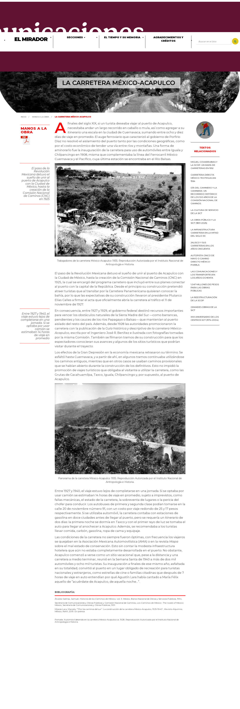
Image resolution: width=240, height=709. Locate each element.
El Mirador (30, 39)
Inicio (23, 117)
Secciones (76, 37)
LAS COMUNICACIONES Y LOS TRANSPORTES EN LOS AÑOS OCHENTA (204, 274)
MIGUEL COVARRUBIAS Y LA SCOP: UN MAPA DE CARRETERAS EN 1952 (204, 165)
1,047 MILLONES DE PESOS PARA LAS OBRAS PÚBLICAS (205, 287)
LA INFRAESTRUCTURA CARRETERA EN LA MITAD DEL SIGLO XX (204, 232)
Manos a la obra (40, 117)
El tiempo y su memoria (122, 37)
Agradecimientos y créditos (168, 39)
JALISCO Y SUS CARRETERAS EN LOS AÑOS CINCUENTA (202, 245)
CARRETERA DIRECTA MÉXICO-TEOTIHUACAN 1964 (203, 177)
